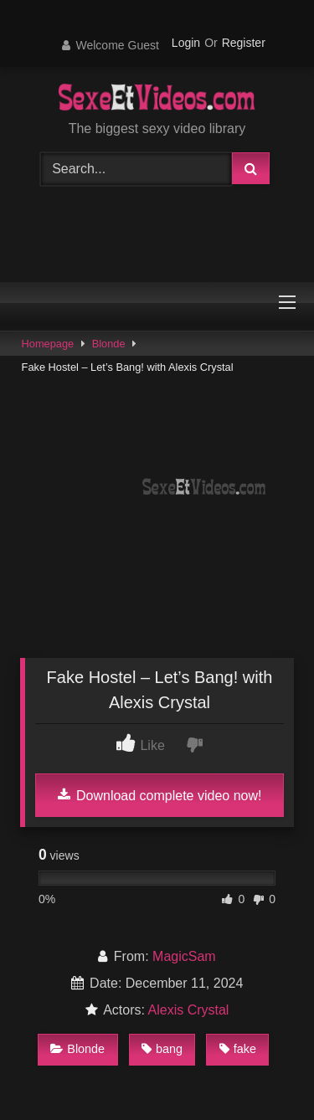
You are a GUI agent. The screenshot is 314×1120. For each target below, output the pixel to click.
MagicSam (184, 956)
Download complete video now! (160, 795)
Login (186, 42)
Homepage (48, 343)
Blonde (109, 343)
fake (237, 1049)
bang (162, 1049)
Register (243, 42)
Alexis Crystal (188, 1010)
